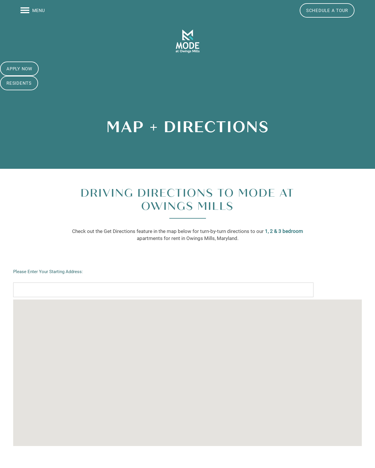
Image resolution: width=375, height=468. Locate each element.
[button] (327, 10)
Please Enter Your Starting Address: (48, 271)
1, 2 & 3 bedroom (284, 231)
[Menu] (33, 10)
